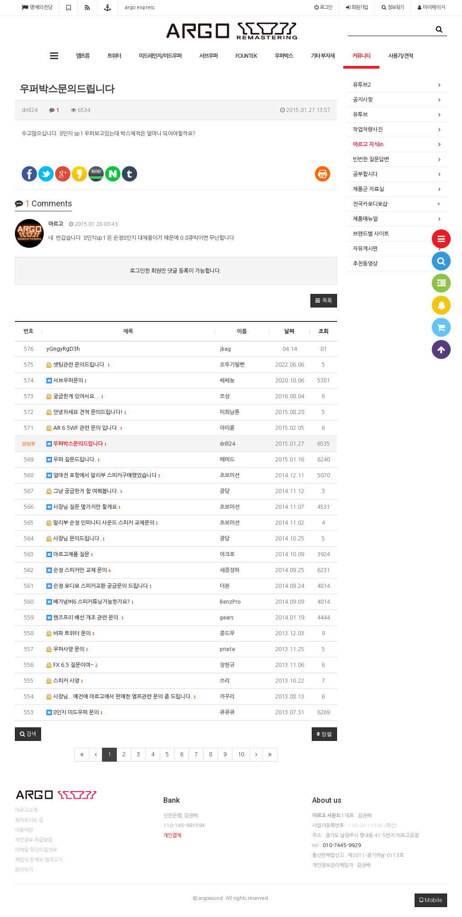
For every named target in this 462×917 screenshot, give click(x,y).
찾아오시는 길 (29, 820)
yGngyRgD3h (63, 349)
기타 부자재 (322, 56)
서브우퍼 (208, 56)
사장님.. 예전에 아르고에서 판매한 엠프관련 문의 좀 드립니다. (121, 697)
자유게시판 (365, 248)
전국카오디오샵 (370, 204)
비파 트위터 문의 (70, 634)
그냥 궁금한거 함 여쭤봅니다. (84, 491)
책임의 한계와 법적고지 (39, 859)
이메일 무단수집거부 (36, 849)
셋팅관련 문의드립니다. (78, 365)
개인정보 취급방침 (33, 840)
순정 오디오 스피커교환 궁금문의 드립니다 (99, 586)
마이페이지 (431, 7)
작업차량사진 (368, 129)
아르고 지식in (368, 144)
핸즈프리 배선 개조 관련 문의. (85, 618)
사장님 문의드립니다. (75, 539)
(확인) (390, 825)
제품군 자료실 (368, 189)
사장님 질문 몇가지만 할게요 (83, 507)
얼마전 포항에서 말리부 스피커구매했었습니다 (103, 476)
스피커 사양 (64, 681)
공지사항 (363, 99)
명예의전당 (37, 7)
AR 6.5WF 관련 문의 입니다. (84, 428)
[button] (323, 300)
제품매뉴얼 (365, 219)
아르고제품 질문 (69, 555)
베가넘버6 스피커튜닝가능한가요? (90, 602)
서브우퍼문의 (66, 381)
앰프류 (82, 56)
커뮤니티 (361, 56)
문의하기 (24, 869)
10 (241, 754)
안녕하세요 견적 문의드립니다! (86, 412)
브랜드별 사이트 (371, 234)
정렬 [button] (324, 734)
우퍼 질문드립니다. (73, 460)
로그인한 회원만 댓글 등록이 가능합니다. (176, 271)
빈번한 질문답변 (371, 159)
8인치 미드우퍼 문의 (74, 713)
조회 (323, 331)
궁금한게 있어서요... (74, 397)
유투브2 (362, 85)
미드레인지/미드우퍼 (160, 56)
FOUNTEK (246, 56)
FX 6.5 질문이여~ (71, 665)
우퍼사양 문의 (67, 649)
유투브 (360, 114)
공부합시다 (365, 174)
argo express (139, 7)
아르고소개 (26, 810)
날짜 (289, 331)
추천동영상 (365, 263)
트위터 (114, 56)
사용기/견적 (400, 56)
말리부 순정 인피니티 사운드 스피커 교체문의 (102, 523)
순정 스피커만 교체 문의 (78, 570)
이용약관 (24, 830)
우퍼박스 (284, 56)
